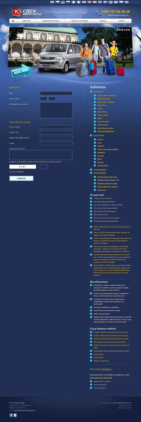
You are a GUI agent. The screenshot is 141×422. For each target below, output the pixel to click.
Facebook (11, 415)
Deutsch (63, 2)
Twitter (15, 415)
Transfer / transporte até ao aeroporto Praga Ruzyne (111, 335)
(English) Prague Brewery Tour (108, 180)
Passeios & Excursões (79, 21)
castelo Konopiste (104, 99)
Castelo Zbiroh (103, 125)
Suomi (110, 2)
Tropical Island (103, 165)
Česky (57, 2)
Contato (121, 21)
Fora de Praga (99, 91)
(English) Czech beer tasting (108, 183)
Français (73, 2)
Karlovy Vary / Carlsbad (106, 102)
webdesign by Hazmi (124, 408)
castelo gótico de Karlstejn (107, 95)
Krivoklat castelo (104, 121)
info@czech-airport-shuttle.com (118, 15)
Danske (116, 2)
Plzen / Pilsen (102, 112)
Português (89, 2)
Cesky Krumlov (103, 115)
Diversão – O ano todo (101, 360)
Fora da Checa (99, 135)
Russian (68, 2)
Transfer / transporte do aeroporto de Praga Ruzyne (111, 332)
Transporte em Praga (50, 21)
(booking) (107, 369)
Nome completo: (14, 127)
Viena (100, 143)
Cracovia (101, 156)
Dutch (95, 2)
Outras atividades (100, 173)
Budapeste (101, 152)
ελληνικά (126, 2)
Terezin (100, 108)
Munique (101, 162)
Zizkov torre (102, 190)
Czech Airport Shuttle (26, 12)
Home (13, 21)
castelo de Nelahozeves (106, 131)
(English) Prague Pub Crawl (107, 177)
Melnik (100, 118)
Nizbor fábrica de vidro (106, 128)
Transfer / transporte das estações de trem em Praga (111, 338)
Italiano (79, 2)
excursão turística (100, 169)
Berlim (100, 159)
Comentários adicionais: (17, 149)
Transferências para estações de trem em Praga (110, 342)
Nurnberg (101, 146)
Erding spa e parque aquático (108, 149)
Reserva (103, 21)
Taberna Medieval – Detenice (108, 186)
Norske (100, 2)
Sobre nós (26, 21)
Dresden (101, 139)
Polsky (121, 2)
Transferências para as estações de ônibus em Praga (111, 351)
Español (84, 2)
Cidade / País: (14, 132)
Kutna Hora (102, 105)
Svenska (105, 2)
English (52, 2)
